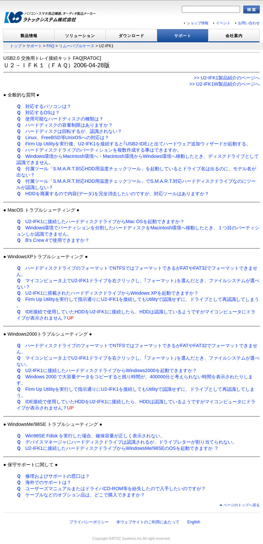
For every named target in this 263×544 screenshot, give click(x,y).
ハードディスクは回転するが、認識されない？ (69, 131)
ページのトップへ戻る (242, 505)
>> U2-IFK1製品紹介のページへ (227, 77)
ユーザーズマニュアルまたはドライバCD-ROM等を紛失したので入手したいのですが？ (111, 488)
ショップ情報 (197, 23)
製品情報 (28, 35)
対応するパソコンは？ (43, 106)
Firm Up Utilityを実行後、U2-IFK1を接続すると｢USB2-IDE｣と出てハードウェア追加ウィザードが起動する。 (133, 143)
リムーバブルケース (76, 46)
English (193, 522)
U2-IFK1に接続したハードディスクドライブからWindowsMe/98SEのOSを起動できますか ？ (117, 448)
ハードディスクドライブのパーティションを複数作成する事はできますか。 (99, 150)
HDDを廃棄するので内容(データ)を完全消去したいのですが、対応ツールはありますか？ (112, 193)
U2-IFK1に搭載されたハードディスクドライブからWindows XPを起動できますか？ (107, 293)
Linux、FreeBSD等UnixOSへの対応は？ (62, 137)
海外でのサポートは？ (43, 482)
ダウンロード (131, 35)
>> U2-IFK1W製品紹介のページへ (224, 84)
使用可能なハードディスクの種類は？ (60, 118)
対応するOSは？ (38, 112)
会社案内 (234, 35)
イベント (223, 23)
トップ (16, 46)
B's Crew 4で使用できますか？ (52, 240)
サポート (182, 35)
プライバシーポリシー (89, 522)
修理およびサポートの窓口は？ (53, 476)
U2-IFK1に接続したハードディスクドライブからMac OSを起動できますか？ (100, 221)
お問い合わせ (249, 23)
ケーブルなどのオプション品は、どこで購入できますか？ (80, 494)
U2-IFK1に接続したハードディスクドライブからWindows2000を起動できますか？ (106, 370)
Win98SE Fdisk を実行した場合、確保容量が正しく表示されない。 (90, 435)
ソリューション (80, 35)
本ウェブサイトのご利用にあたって (147, 522)
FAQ (50, 46)
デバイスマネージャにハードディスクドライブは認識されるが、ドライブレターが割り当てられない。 (126, 442)
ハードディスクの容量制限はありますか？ (64, 125)
